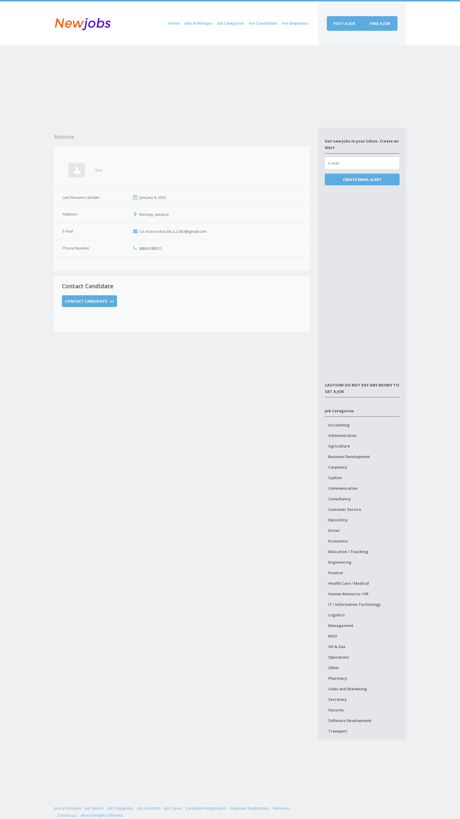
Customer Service (344, 509)
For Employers (295, 23)
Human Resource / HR (348, 593)
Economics (338, 541)
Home (174, 23)
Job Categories (230, 23)
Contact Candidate (89, 301)
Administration (342, 435)
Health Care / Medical (348, 583)
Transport (337, 731)
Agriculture (339, 446)
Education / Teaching (348, 551)
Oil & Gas (336, 646)
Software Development (349, 720)
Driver (334, 530)
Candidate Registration (206, 808)
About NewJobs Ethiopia (101, 815)
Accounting (339, 425)
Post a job (344, 23)
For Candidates (263, 23)
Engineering (339, 562)
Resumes (281, 808)
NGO (332, 636)
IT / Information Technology (354, 604)
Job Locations (149, 808)
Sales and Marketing (347, 688)
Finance (335, 572)
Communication (343, 488)
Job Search (94, 808)
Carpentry (337, 467)
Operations (338, 657)
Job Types (173, 808)
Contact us (67, 815)
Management (341, 625)
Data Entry (338, 520)
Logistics (336, 615)
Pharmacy (337, 678)
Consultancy (339, 498)
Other (333, 667)
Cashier (335, 477)
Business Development (349, 456)
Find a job (380, 23)
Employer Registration (249, 808)
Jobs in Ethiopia (198, 23)
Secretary (337, 699)
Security (336, 710)
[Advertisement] (186, 86)
